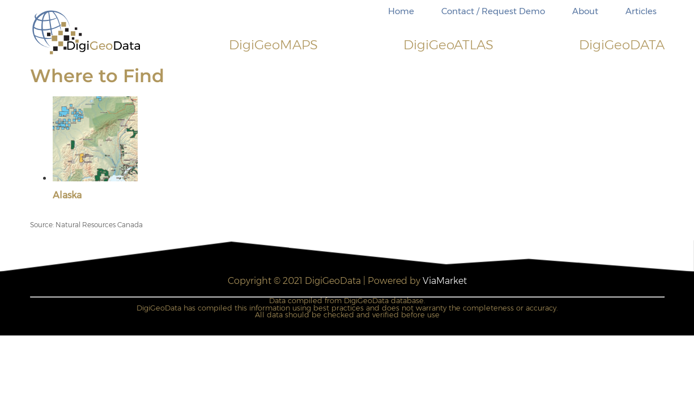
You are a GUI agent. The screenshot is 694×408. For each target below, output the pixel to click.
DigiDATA (622, 45)
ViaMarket (445, 280)
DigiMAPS (273, 45)
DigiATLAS (448, 45)
